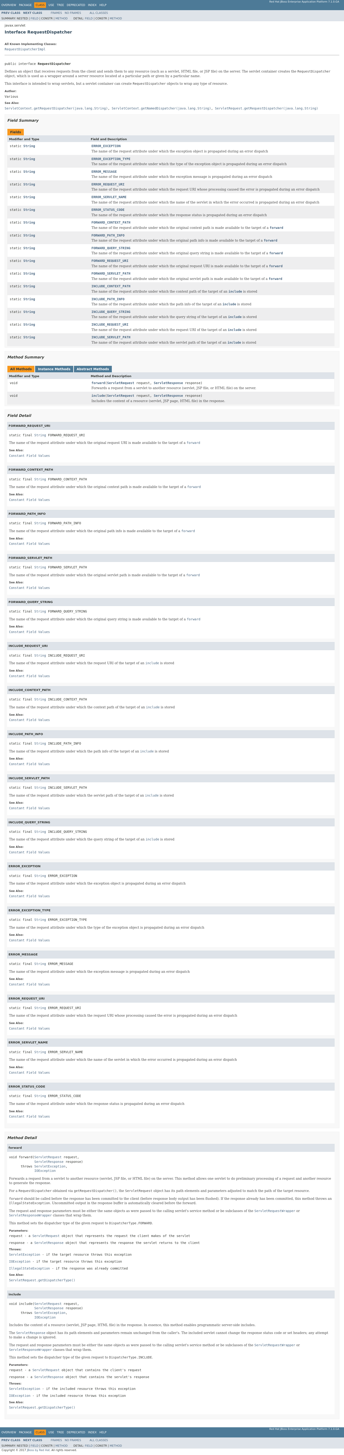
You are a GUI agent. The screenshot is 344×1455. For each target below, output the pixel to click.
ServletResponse (168, 383)
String (29, 146)
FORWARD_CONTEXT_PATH (111, 222)
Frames (56, 13)
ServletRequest (120, 383)
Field (34, 18)
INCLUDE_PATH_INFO (108, 299)
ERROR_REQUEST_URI (108, 184)
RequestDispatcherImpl (25, 49)
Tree (60, 5)
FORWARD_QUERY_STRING (111, 248)
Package (25, 5)
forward (98, 383)
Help (103, 5)
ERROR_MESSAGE (104, 171)
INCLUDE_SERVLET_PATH (111, 337)
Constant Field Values (29, 456)
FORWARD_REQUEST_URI (109, 261)
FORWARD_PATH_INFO (108, 235)
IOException (45, 1171)
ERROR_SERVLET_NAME (109, 197)
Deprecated (76, 5)
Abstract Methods (93, 369)
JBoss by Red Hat (38, 1450)
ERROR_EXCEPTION (106, 146)
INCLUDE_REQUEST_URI (109, 324)
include (98, 395)
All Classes (99, 13)
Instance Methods (54, 369)
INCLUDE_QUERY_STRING (111, 312)
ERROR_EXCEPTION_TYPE (111, 159)
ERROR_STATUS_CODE (108, 210)
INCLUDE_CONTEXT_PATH (111, 286)
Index (92, 5)
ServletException (50, 1166)
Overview (8, 5)
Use (51, 5)
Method (61, 18)
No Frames (73, 13)
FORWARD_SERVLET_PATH (111, 273)
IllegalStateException (29, 1268)
